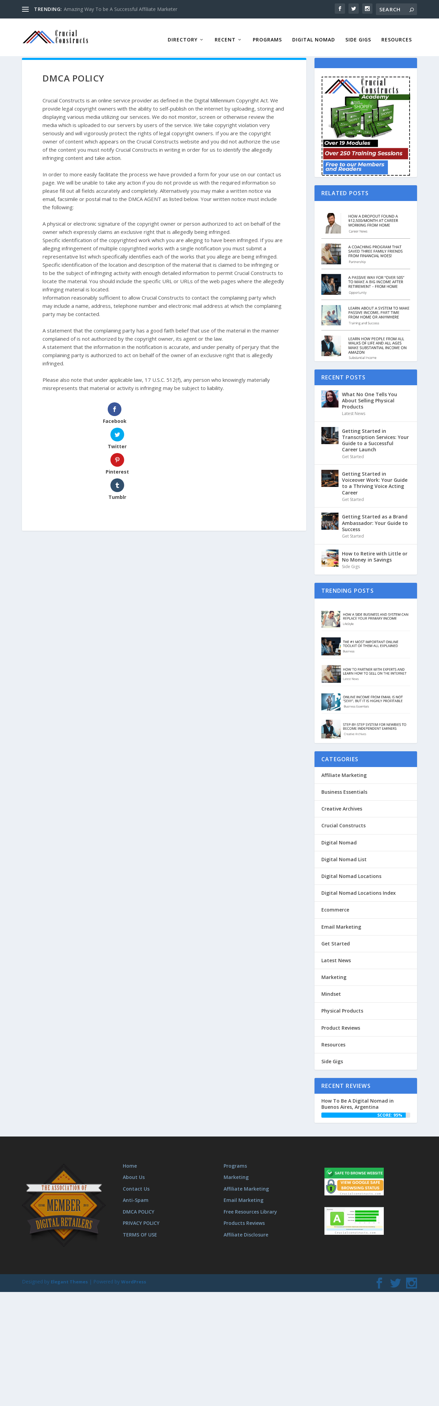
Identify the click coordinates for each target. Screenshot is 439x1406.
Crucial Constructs (343, 820)
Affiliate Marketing (344, 769)
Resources (396, 34)
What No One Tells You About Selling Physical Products (369, 395)
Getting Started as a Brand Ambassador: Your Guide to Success (375, 517)
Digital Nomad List (344, 854)
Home (130, 1160)
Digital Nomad (313, 34)
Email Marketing (341, 921)
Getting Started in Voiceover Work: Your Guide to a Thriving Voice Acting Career (374, 477)
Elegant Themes (69, 1276)
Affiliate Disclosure (246, 1229)
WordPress (133, 1276)
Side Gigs (358, 34)
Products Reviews (244, 1217)
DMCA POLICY (138, 1206)
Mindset (331, 988)
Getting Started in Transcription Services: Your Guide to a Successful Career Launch (375, 435)
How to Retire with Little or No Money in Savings (374, 551)
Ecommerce (335, 904)
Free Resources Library (250, 1206)
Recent (225, 34)
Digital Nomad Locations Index (358, 887)
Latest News (353, 408)
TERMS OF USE (140, 1229)
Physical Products (342, 1005)
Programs (267, 34)
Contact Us (136, 1183)
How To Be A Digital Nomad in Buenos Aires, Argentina (357, 1098)
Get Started (353, 451)
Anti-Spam (136, 1194)
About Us (134, 1171)
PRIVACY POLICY (141, 1217)
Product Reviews (340, 1022)
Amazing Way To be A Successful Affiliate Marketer (120, 9)
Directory (183, 34)
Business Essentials (344, 786)
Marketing (333, 971)
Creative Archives (341, 803)
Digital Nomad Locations (351, 870)
